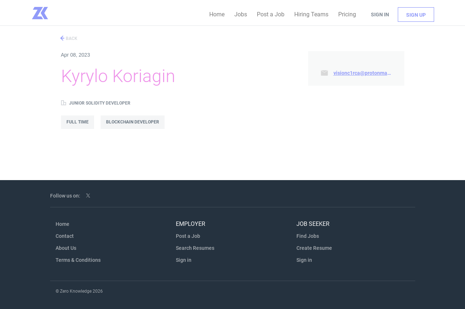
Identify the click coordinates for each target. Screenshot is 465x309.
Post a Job (188, 236)
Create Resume (314, 248)
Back (71, 38)
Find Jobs (307, 236)
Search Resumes (195, 248)
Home (62, 224)
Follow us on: (65, 196)
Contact (65, 236)
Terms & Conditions (78, 260)
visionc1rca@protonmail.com (364, 73)
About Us (66, 248)
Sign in (380, 14)
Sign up (416, 15)
